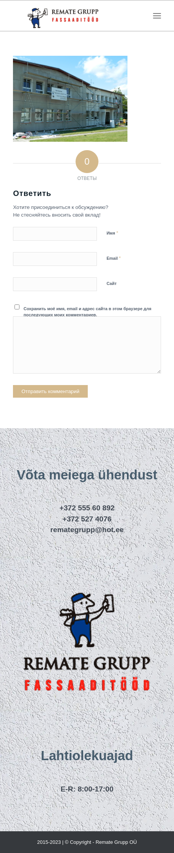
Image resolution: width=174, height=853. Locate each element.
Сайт (111, 283)
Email (113, 258)
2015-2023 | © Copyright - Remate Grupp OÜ (87, 842)
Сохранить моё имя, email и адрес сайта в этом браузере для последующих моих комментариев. (87, 311)
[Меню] (157, 15)
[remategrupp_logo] (72, 15)
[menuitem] (157, 15)
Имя (112, 233)
